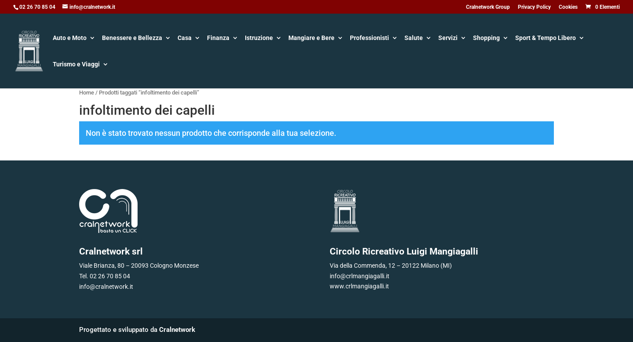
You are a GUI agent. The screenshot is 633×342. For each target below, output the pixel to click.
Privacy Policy (534, 7)
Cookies (568, 7)
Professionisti (369, 38)
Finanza (218, 38)
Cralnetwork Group (488, 7)
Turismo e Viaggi (76, 65)
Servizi (448, 38)
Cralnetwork (177, 330)
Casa (185, 38)
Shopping (486, 38)
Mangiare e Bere (311, 38)
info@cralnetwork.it (106, 286)
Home (86, 92)
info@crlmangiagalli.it (359, 276)
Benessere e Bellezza (132, 38)
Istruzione (259, 38)
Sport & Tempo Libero (545, 38)
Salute (413, 38)
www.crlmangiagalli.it (359, 286)
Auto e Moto (70, 38)
